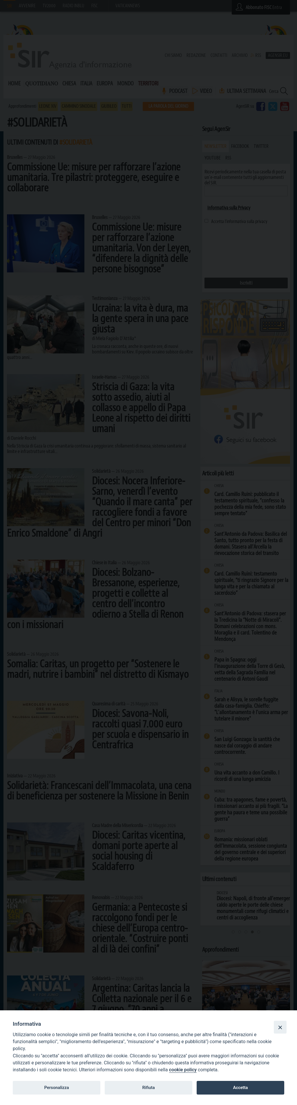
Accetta (240, 1087)
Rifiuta (148, 1087)
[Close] (280, 1027)
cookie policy (183, 1069)
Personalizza (56, 1087)
